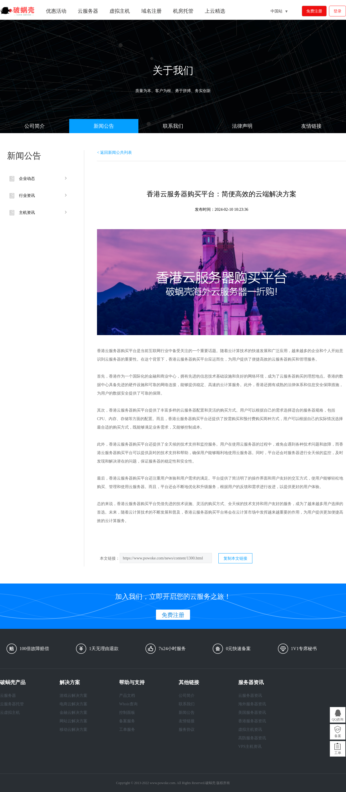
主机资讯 (27, 212)
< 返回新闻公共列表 (114, 152)
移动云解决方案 (73, 729)
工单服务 (127, 729)
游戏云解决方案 (73, 695)
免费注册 (314, 11)
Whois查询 (128, 704)
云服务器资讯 (250, 695)
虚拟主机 (119, 11)
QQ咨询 (337, 719)
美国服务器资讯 (252, 712)
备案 (337, 736)
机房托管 (183, 11)
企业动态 (27, 178)
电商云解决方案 (73, 704)
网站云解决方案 (73, 721)
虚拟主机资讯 (250, 729)
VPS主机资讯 (249, 746)
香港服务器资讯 (252, 721)
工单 (337, 753)
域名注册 (151, 11)
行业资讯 (27, 195)
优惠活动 (56, 11)
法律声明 (242, 126)
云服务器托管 (12, 704)
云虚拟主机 (10, 712)
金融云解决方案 (73, 712)
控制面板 (127, 712)
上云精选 (215, 11)
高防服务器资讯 (252, 738)
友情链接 (311, 126)
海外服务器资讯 (252, 704)
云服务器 (88, 11)
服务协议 (187, 729)
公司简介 (34, 126)
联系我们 (173, 126)
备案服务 (127, 721)
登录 (337, 11)
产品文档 (127, 695)
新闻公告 (104, 126)
